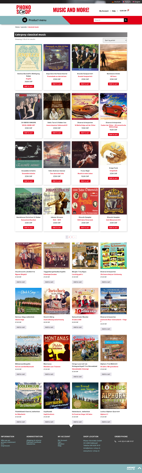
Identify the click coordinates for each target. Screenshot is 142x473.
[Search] (126, 20)
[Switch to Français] (126, 1)
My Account (104, 11)
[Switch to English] (136, 1)
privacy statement (8, 442)
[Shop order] (115, 40)
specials (24, 27)
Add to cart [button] (28, 86)
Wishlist (61, 444)
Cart (59, 442)
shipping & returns (34, 440)
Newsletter (31, 444)
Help (114, 11)
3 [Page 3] (71, 237)
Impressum (5, 446)
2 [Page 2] (69, 237)
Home (17, 27)
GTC (2, 444)
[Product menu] (24, 19)
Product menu (37, 20)
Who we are (5, 440)
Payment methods (34, 442)
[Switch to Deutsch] (116, 1)
